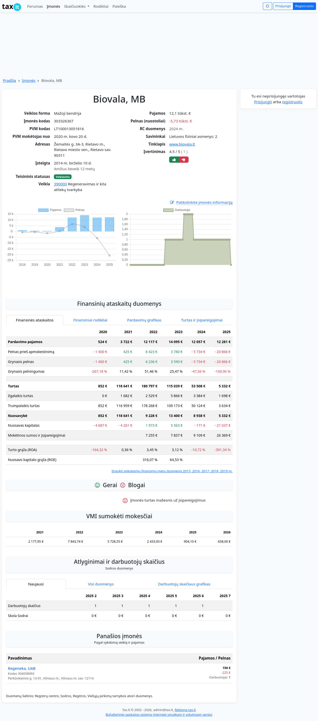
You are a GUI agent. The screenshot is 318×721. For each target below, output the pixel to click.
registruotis (292, 101)
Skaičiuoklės (75, 6)
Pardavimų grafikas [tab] (144, 319)
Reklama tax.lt (185, 710)
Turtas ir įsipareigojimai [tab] (202, 319)
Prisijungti (283, 6)
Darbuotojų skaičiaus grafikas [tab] (184, 583)
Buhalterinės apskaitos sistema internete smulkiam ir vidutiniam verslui (159, 714)
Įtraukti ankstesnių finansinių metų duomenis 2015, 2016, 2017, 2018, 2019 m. (172, 471)
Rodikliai (100, 6)
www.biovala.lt (182, 144)
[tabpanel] (119, 400)
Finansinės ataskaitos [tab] (35, 319)
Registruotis (304, 6)
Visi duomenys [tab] (101, 583)
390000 (60, 183)
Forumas (35, 6)
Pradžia (9, 80)
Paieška (119, 6)
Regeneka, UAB (22, 668)
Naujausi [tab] (35, 583)
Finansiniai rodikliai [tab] (90, 319)
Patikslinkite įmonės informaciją (201, 202)
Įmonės (53, 6)
